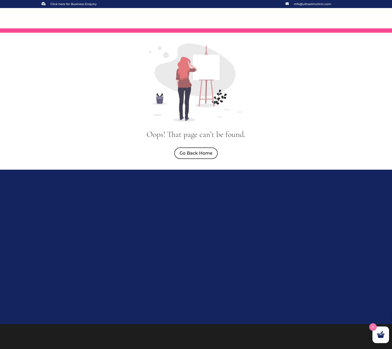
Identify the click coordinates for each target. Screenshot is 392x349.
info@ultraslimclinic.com (312, 4)
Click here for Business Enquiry (73, 4)
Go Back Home (196, 153)
